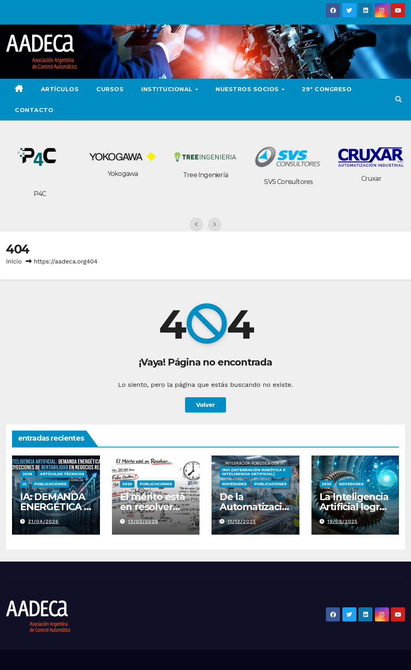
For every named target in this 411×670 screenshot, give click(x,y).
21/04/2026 (43, 521)
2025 (327, 484)
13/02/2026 (143, 521)
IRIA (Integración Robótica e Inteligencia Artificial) (254, 472)
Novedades (234, 484)
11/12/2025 (242, 521)
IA (24, 484)
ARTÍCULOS (60, 89)
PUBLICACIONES (50, 484)
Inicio (14, 261)
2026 (27, 474)
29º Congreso (327, 89)
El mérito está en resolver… (152, 502)
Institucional (167, 89)
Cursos (110, 89)
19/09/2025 (342, 521)
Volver (205, 405)
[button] (398, 99)
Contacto (34, 110)
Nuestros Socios (248, 89)
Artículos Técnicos (62, 474)
